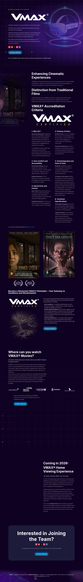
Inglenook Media (31, 227)
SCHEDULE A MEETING (15, 52)
